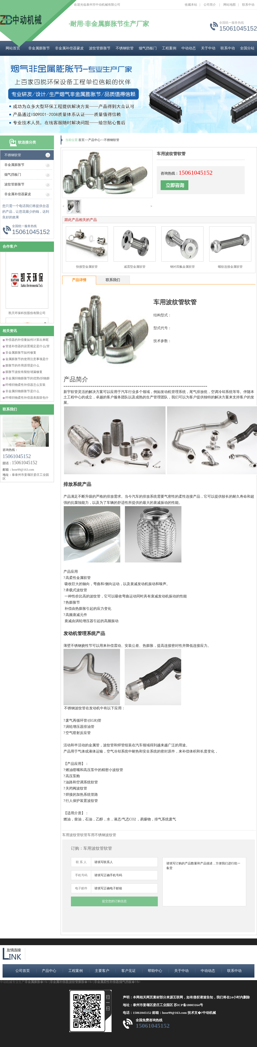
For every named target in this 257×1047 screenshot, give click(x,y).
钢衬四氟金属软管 (182, 267)
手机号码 (81, 875)
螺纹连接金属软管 (230, 267)
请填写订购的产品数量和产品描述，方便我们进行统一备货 (204, 881)
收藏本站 (191, 4)
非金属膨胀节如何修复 (20, 352)
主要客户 (102, 971)
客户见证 (128, 971)
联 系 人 (81, 862)
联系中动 (248, 4)
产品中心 (94, 140)
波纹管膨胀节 (100, 48)
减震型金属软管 (134, 267)
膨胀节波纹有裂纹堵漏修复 (23, 372)
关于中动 (208, 48)
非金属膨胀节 (39, 48)
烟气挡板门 (148, 48)
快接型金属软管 (87, 267)
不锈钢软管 (125, 48)
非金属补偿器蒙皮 (69, 48)
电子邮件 (81, 888)
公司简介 (210, 4)
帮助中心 (155, 971)
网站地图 (229, 4)
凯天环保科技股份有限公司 (26, 316)
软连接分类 (27, 142)
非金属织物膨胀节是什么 (22, 391)
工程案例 (169, 48)
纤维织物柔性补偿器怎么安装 (25, 385)
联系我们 (10, 409)
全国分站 (247, 48)
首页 (81, 140)
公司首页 (22, 971)
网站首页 (13, 48)
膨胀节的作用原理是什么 (22, 365)
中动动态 (188, 48)
